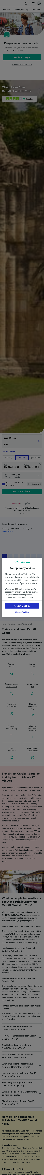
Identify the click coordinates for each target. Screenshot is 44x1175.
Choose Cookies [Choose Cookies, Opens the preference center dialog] (22, 612)
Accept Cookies (22, 606)
